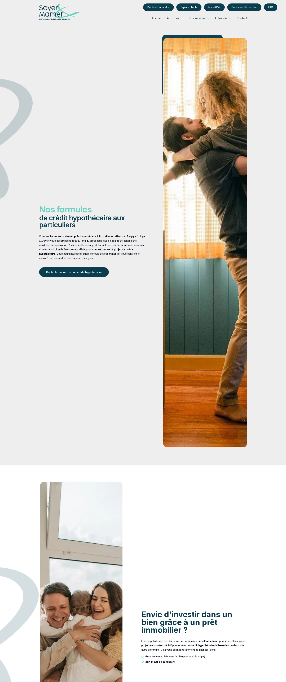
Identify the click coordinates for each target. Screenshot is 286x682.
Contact (242, 18)
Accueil (156, 18)
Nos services (198, 18)
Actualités (223, 18)
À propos (175, 18)
